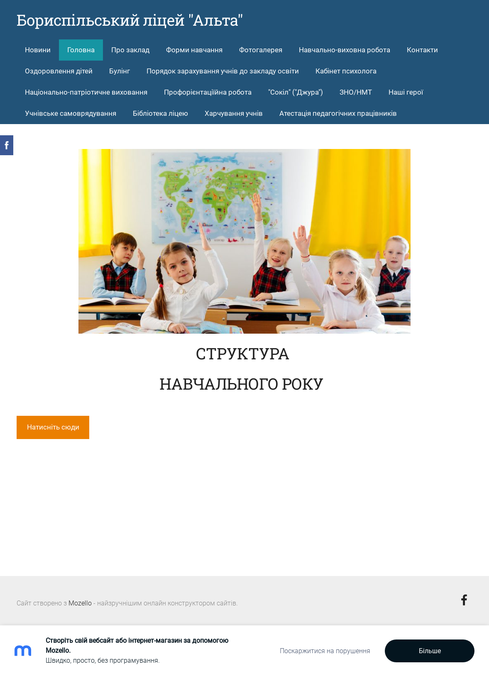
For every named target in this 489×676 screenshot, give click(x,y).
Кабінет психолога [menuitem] (346, 71)
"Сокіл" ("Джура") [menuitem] (295, 92)
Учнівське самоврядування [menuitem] (70, 113)
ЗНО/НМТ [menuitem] (356, 92)
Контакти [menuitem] (422, 50)
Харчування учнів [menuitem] (234, 113)
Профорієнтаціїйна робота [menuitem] (208, 92)
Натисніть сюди (53, 427)
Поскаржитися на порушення (325, 651)
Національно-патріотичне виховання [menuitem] (86, 92)
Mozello (80, 603)
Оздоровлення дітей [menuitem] (59, 71)
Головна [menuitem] (81, 50)
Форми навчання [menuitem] (194, 50)
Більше (430, 651)
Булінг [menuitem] (119, 71)
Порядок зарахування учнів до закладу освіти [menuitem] (223, 71)
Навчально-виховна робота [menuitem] (344, 50)
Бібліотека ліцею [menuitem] (160, 113)
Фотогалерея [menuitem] (260, 50)
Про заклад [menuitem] (130, 50)
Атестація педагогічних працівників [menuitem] (338, 113)
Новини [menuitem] (38, 50)
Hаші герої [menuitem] (406, 92)
